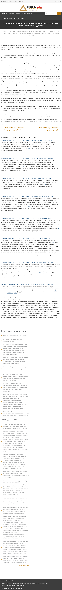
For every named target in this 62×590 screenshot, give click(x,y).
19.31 (15, 293)
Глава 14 (14, 33)
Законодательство (27, 13)
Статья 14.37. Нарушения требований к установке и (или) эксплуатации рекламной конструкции (14, 128)
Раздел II (7, 33)
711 (54, 313)
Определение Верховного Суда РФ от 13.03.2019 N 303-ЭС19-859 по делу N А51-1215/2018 (26, 178)
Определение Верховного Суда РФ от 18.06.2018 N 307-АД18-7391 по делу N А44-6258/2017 (26, 140)
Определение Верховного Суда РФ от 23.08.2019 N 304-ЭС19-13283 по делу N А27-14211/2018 (27, 262)
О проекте (21, 18)
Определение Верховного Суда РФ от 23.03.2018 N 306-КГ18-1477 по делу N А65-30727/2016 (26, 238)
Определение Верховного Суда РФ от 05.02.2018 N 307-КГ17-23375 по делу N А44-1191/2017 (26, 218)
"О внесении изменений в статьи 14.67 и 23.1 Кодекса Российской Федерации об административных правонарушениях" (15, 511)
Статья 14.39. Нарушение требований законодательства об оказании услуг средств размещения (48, 128)
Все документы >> (24, 566)
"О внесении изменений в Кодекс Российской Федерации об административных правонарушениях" (16, 475)
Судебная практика (14, 13)
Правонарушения (7, 18)
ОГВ (15, 18)
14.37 (8, 293)
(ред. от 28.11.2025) (15, 427)
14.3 (12, 286)
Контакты (58, 1)
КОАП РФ (4, 13)
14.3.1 (55, 291)
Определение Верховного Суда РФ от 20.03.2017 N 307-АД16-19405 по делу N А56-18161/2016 (27, 284)
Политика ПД (18, 588)
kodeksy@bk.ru (20, 585)
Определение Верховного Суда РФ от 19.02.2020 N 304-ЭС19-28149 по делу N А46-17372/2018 (27, 158)
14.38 (29, 148)
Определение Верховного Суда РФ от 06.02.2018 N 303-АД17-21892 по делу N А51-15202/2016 (27, 196)
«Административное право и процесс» (36, 583)
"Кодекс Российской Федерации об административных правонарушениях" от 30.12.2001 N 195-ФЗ (31, 31)
